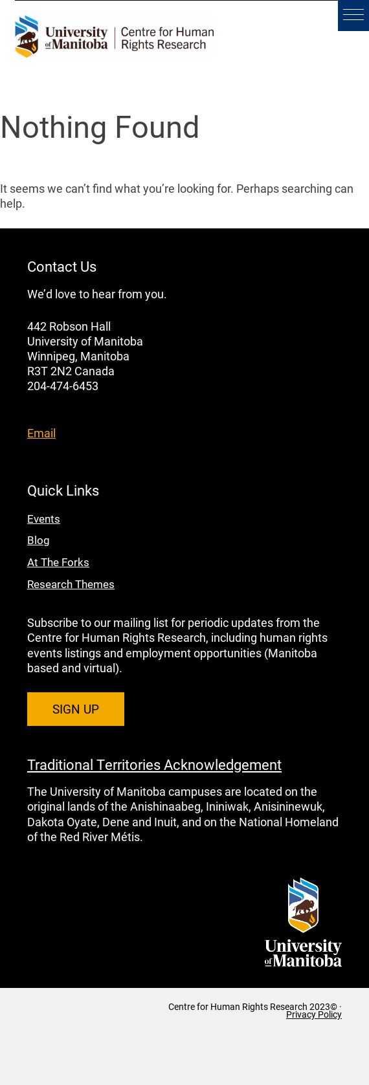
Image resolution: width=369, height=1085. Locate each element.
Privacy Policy (314, 1014)
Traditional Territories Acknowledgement (154, 764)
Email (41, 433)
